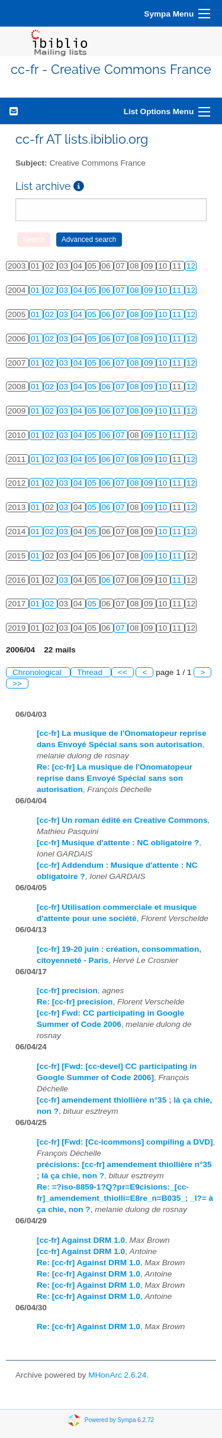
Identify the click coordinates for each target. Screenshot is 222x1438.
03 (64, 290)
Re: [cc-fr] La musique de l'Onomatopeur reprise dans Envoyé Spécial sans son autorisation (114, 778)
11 (178, 290)
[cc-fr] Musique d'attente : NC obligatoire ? (118, 842)
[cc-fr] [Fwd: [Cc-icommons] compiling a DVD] (125, 1142)
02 (50, 290)
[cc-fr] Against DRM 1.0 (81, 1240)
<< (122, 672)
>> (17, 683)
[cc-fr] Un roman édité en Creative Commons (122, 820)
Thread (91, 672)
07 (121, 290)
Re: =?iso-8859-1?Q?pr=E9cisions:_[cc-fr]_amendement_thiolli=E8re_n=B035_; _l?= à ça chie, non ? (125, 1198)
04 (79, 290)
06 (107, 290)
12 (190, 265)
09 (149, 290)
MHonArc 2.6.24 (117, 1375)
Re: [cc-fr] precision (74, 1001)
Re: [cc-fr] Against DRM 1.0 (88, 1262)
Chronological (38, 672)
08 (135, 290)
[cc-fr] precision (67, 990)
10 (163, 290)
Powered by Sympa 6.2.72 (119, 1419)
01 (36, 290)
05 (93, 290)
